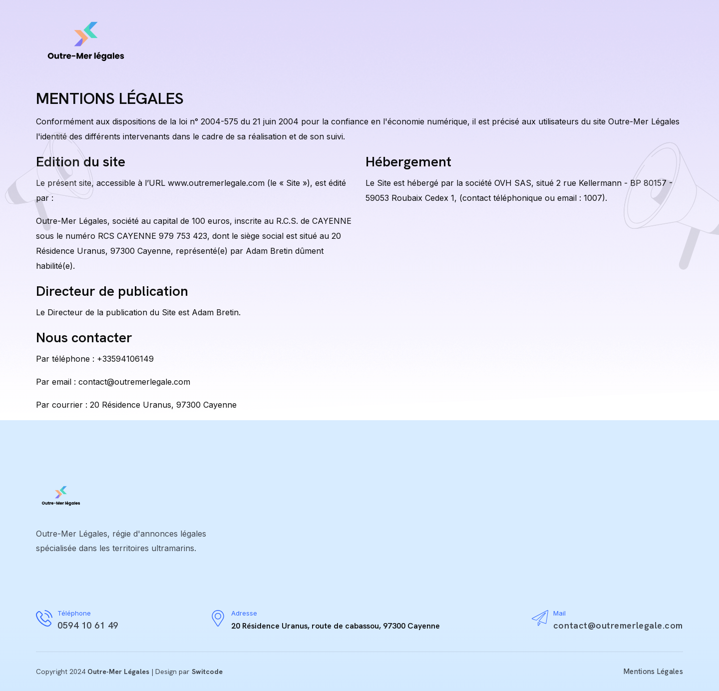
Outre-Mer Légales (118, 671)
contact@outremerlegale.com (618, 625)
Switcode (207, 671)
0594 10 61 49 (87, 625)
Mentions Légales (653, 672)
